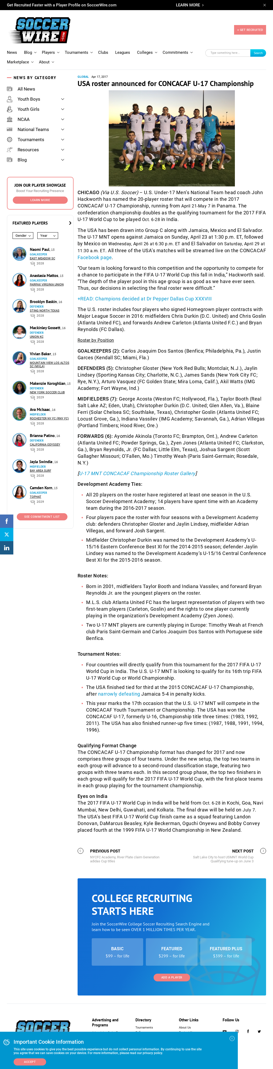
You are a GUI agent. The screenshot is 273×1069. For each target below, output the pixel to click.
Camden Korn (41, 487)
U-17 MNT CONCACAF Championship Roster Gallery (137, 473)
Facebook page (95, 257)
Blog (28, 52)
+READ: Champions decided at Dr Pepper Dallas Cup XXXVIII (145, 298)
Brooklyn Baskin (44, 301)
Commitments (175, 52)
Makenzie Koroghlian (48, 383)
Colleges (145, 52)
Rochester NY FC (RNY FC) (49, 418)
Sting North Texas (44, 310)
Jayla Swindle (42, 461)
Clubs (103, 52)
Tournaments (76, 52)
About (44, 62)
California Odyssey (45, 444)
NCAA (18, 119)
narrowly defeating (120, 694)
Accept (30, 1062)
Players (48, 52)
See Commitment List (42, 517)
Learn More (40, 200)
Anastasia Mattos (44, 275)
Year (43, 236)
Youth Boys (23, 99)
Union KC (36, 336)
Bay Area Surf (40, 470)
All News (21, 89)
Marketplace (18, 62)
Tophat (35, 497)
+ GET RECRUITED (250, 30)
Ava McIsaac (40, 409)
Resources (23, 149)
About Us (185, 1027)
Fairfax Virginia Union (47, 284)
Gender (20, 236)
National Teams (28, 129)
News (12, 52)
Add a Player (171, 977)
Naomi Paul (40, 249)
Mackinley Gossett (45, 327)
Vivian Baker (41, 353)
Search (258, 53)
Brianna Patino (43, 435)
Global (83, 77)
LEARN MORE (188, 5)
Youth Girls (23, 109)
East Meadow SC (42, 258)
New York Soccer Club (47, 392)
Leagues (122, 52)
